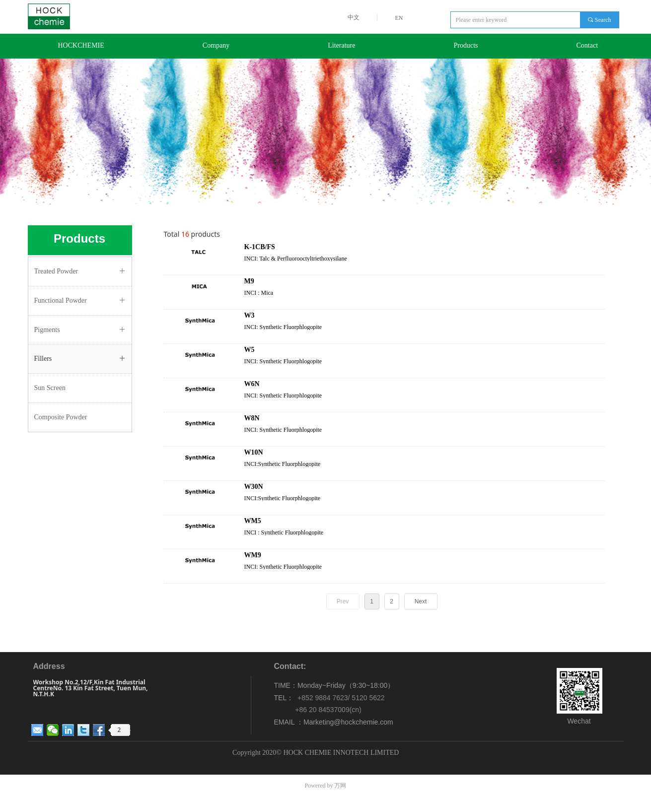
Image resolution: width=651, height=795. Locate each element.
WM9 (252, 555)
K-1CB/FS (259, 247)
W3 (249, 315)
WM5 (252, 521)
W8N (252, 418)
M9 (249, 281)
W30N (253, 486)
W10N (253, 452)
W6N (252, 384)
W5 (249, 349)
